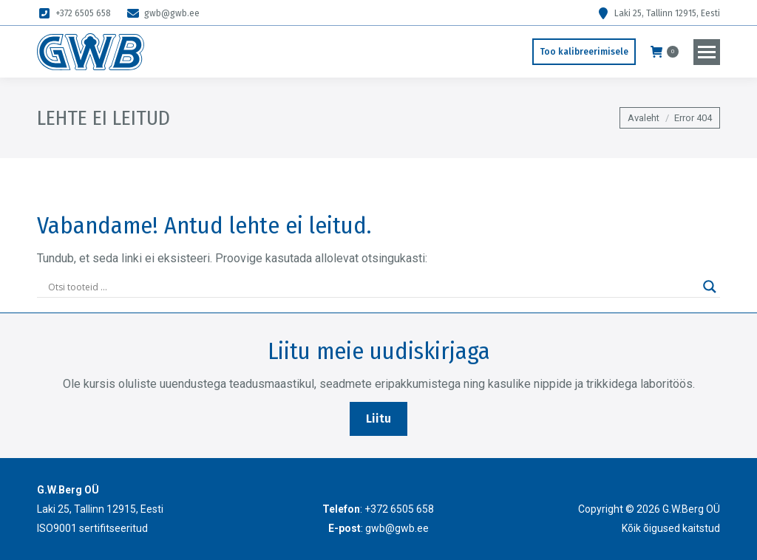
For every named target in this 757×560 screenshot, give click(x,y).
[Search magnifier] (709, 286)
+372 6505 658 (74, 13)
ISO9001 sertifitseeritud (92, 528)
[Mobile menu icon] (706, 52)
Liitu (378, 419)
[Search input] (372, 286)
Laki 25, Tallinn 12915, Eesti (658, 13)
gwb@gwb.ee (163, 13)
